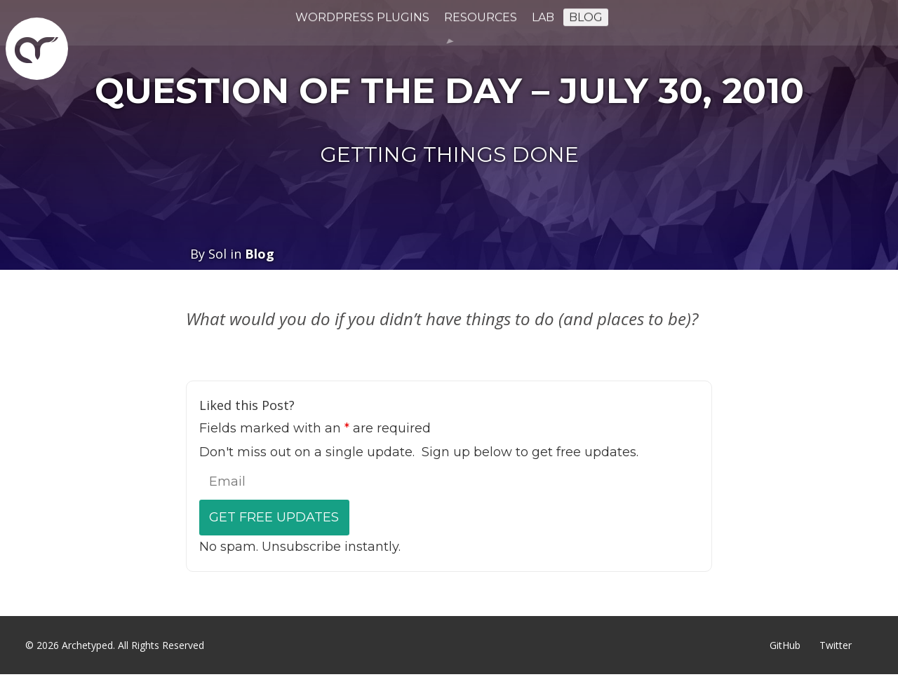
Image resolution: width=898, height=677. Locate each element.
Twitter (835, 645)
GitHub (785, 645)
